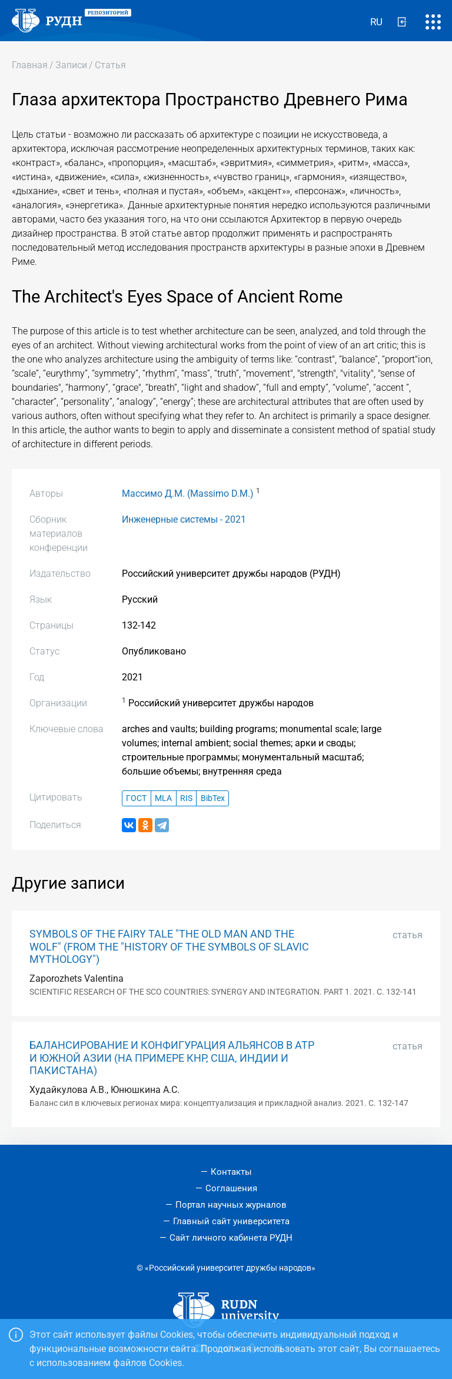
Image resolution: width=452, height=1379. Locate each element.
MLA (163, 798)
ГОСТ (136, 798)
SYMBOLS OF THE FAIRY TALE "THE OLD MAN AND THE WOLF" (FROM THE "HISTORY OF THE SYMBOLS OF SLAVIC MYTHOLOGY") (169, 946)
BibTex (213, 798)
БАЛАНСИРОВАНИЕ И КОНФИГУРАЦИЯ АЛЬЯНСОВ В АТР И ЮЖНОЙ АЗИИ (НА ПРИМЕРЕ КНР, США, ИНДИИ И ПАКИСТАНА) (171, 1057)
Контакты (231, 1172)
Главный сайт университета (231, 1221)
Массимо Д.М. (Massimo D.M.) (188, 493)
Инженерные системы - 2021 (184, 519)
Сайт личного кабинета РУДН (231, 1237)
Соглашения (231, 1188)
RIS (186, 798)
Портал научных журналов (231, 1204)
